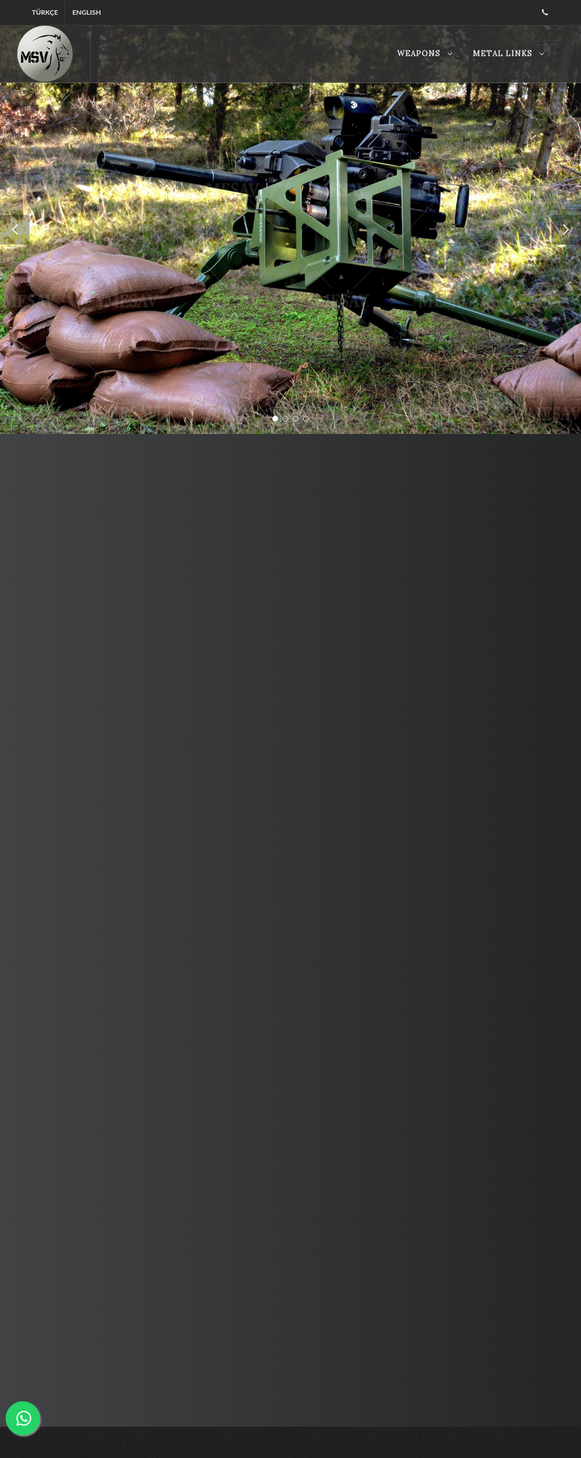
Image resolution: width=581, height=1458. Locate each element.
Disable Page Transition (290, 1426)
